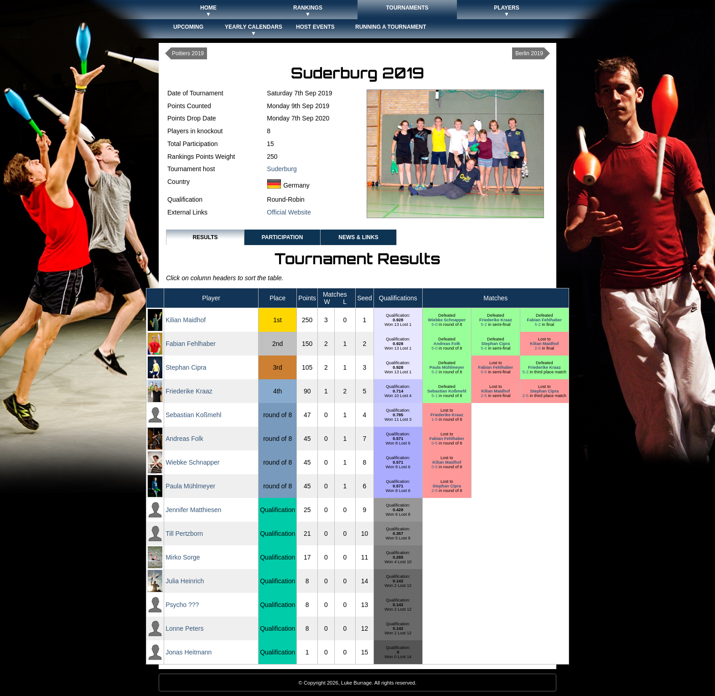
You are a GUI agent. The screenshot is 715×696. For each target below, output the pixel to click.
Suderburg (281, 169)
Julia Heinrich (185, 581)
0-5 (484, 372)
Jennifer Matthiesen (193, 509)
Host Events (315, 27)
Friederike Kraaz (495, 320)
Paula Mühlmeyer (447, 367)
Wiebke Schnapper (447, 320)
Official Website (289, 212)
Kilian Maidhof (186, 320)
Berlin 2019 (529, 53)
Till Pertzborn (184, 533)
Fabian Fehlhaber (544, 320)
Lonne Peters (184, 628)
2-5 (538, 348)
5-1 (435, 395)
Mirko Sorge (183, 557)
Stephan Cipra (496, 343)
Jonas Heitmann (189, 652)
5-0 (435, 324)
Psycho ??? (182, 604)
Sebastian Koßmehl (446, 391)
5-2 (484, 324)
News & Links (358, 237)
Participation (282, 237)
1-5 (435, 419)
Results (205, 237)
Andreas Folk (447, 343)
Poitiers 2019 (188, 53)
